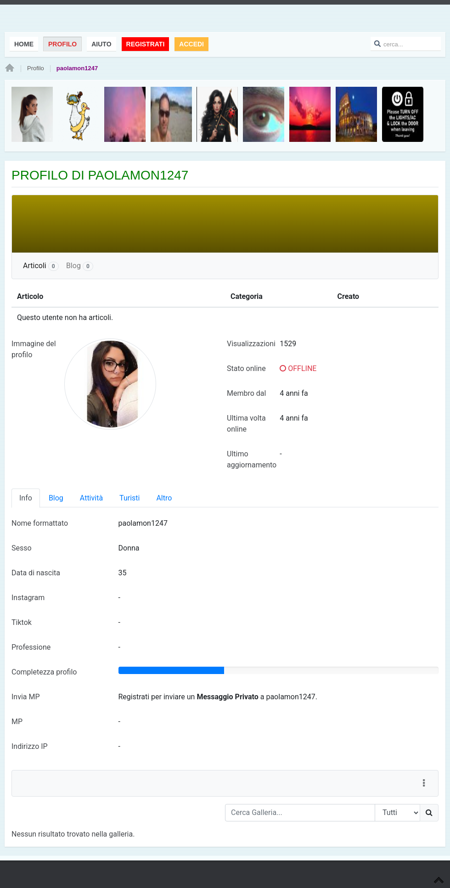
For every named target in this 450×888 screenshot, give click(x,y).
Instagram (28, 597)
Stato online (246, 368)
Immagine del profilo (33, 349)
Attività (91, 498)
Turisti (129, 498)
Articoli (41, 266)
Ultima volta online (246, 423)
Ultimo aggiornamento (251, 459)
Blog (79, 266)
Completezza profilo (44, 672)
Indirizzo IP (29, 746)
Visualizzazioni (251, 343)
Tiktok (21, 622)
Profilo (35, 68)
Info (25, 498)
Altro (164, 498)
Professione (31, 647)
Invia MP (25, 696)
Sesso (21, 548)
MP (16, 721)
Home (10, 68)
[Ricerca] (429, 812)
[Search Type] (397, 812)
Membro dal (246, 393)
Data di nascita (35, 572)
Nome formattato (39, 523)
